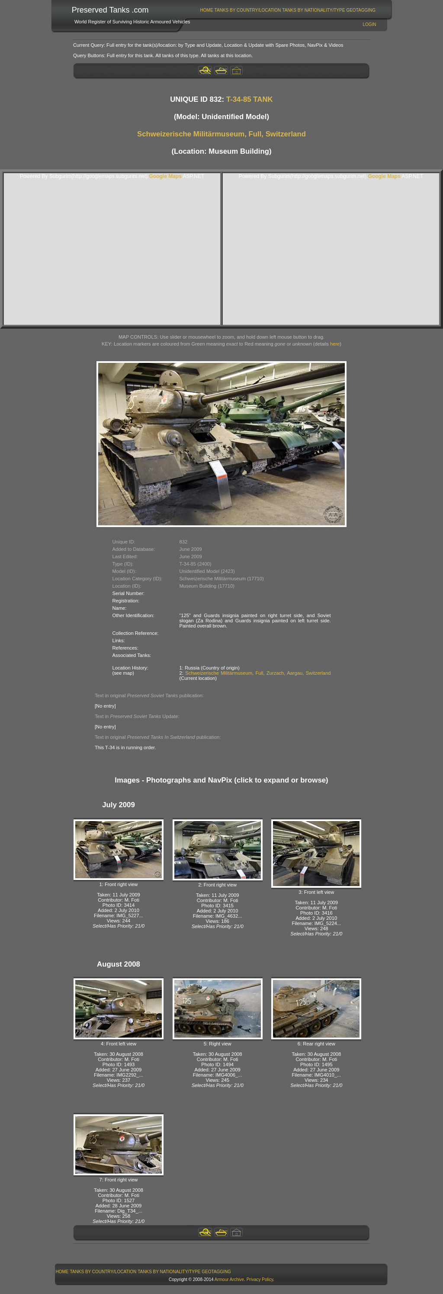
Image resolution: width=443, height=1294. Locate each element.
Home (206, 10)
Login (369, 24)
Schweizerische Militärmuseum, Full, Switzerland (221, 134)
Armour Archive (229, 1279)
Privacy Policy (260, 1279)
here (335, 343)
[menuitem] (206, 10)
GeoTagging (361, 10)
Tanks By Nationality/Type (313, 10)
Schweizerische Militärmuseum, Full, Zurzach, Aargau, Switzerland (258, 673)
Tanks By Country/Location (248, 10)
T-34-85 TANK (249, 99)
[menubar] (287, 10)
